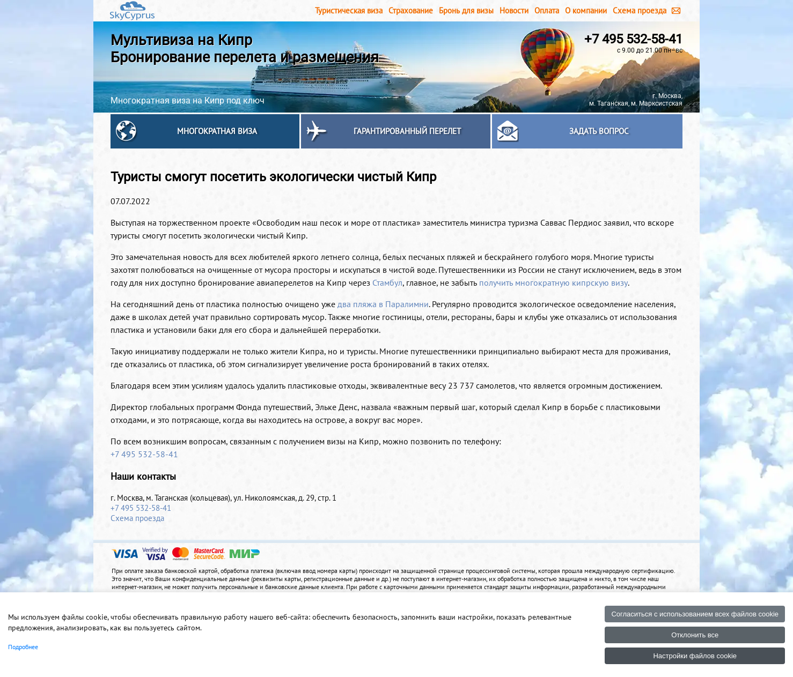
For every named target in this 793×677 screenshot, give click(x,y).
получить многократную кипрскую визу (553, 282)
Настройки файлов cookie (695, 656)
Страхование (410, 10)
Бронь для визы (466, 10)
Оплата (546, 10)
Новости (514, 10)
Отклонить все (694, 635)
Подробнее (23, 647)
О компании (586, 10)
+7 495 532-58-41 (633, 39)
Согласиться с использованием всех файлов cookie (695, 614)
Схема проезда (639, 10)
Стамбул (387, 282)
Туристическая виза (349, 10)
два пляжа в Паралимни (383, 304)
